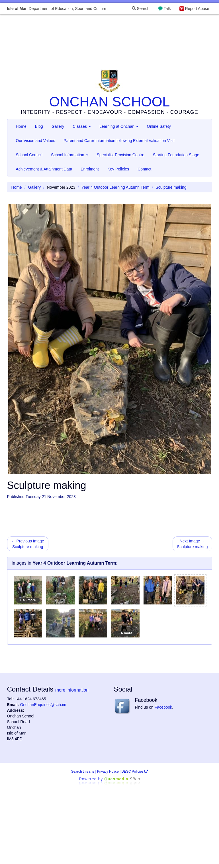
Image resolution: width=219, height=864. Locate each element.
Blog (39, 126)
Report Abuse (197, 8)
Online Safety (159, 126)
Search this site (82, 772)
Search (141, 8)
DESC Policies (135, 772)
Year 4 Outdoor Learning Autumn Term (115, 187)
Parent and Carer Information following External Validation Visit (119, 140)
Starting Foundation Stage (176, 155)
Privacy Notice (108, 772)
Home (21, 126)
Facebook (163, 707)
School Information (69, 155)
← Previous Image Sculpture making (27, 544)
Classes (82, 126)
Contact (144, 169)
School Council (29, 155)
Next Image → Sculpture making (192, 544)
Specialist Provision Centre (120, 155)
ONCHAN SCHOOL (109, 101)
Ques (122, 779)
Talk (167, 8)
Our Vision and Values (35, 140)
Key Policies (118, 169)
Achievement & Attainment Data (44, 169)
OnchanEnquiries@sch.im (43, 704)
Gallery (58, 126)
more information (72, 690)
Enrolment (90, 169)
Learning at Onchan (118, 126)
